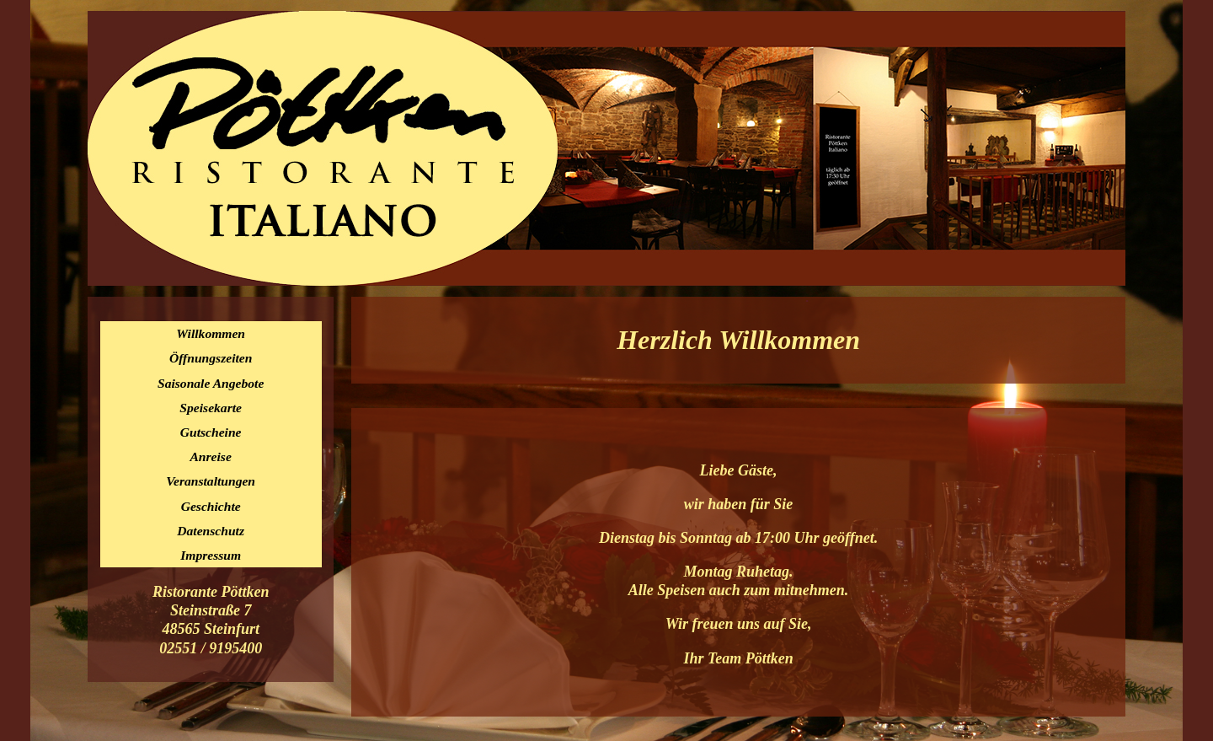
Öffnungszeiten (211, 358)
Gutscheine (211, 432)
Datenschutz (210, 531)
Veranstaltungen (210, 481)
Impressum (210, 555)
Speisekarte (210, 407)
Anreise (210, 456)
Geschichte (211, 506)
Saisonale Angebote (211, 383)
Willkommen (210, 333)
